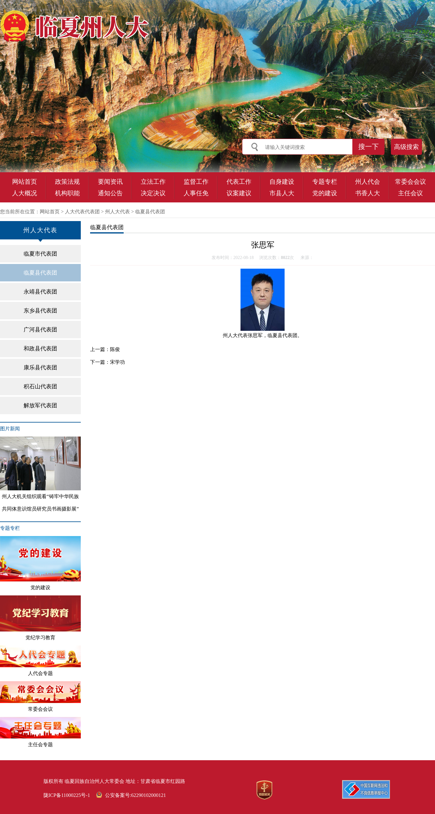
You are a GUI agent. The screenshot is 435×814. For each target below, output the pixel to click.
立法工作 (153, 181)
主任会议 (410, 193)
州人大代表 (117, 211)
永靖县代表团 (40, 292)
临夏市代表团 (40, 254)
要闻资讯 (110, 181)
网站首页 (24, 181)
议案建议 (239, 193)
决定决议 (153, 193)
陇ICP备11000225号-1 (67, 795)
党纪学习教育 (40, 617)
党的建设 (324, 193)
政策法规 (67, 181)
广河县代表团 (40, 329)
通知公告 (110, 193)
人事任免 (196, 193)
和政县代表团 (40, 348)
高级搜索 (406, 146)
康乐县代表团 (40, 367)
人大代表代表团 (82, 211)
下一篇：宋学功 (107, 362)
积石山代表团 (40, 386)
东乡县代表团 (40, 311)
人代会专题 (40, 660)
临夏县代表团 (150, 211)
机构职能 (67, 193)
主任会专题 (40, 732)
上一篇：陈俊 (105, 349)
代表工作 (239, 181)
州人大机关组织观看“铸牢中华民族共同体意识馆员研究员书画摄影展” (40, 474)
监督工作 (196, 181)
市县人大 (281, 193)
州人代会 (367, 181)
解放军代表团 (40, 405)
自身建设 (281, 181)
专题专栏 (324, 181)
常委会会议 (410, 181)
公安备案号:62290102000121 (131, 795)
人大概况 (24, 193)
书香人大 (367, 193)
